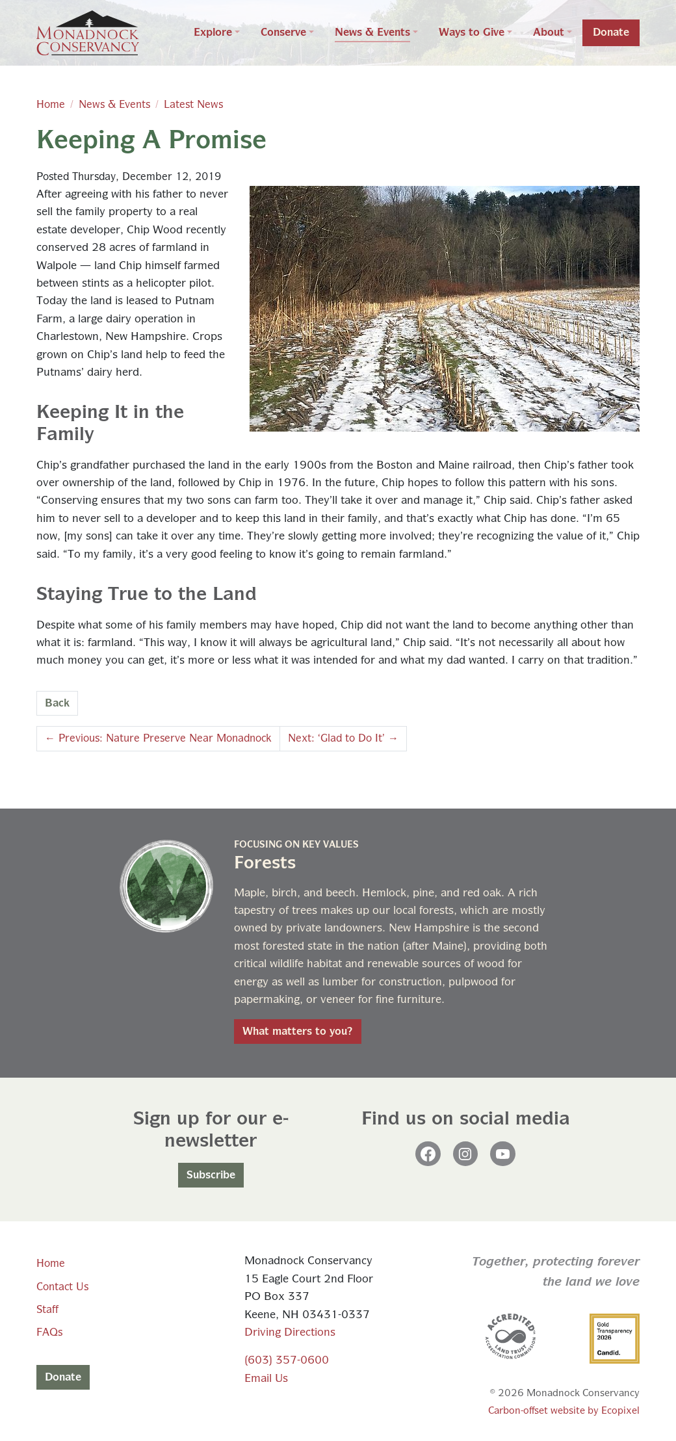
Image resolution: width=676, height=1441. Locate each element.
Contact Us (62, 1287)
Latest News (193, 104)
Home (50, 104)
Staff (47, 1310)
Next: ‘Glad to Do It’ (343, 738)
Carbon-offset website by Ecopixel (564, 1411)
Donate (63, 1377)
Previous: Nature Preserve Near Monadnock (158, 738)
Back (57, 703)
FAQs (49, 1332)
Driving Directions (289, 1332)
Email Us (266, 1378)
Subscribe (211, 1175)
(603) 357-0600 (286, 1360)
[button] (216, 33)
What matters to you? (297, 1031)
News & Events (114, 104)
